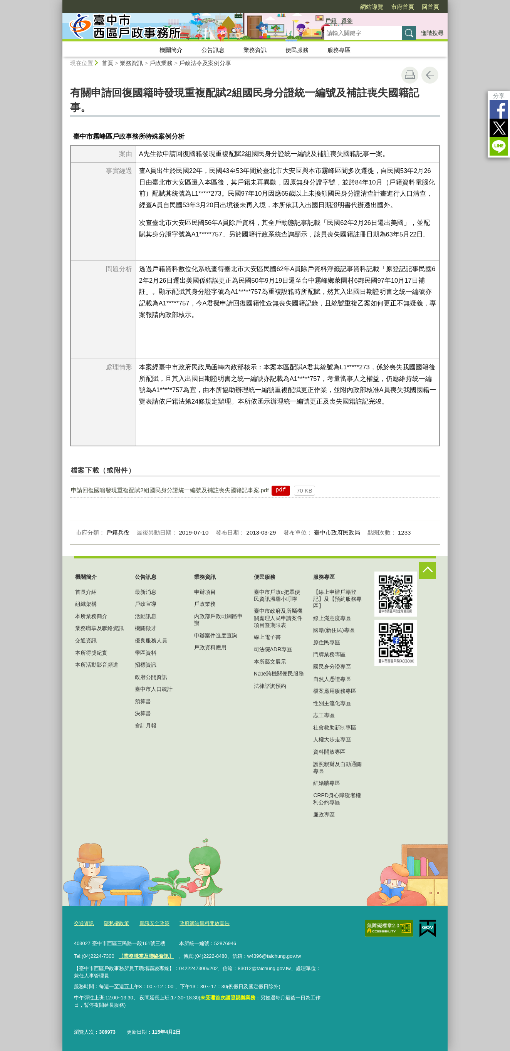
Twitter (499, 128)
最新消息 (145, 592)
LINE (499, 146)
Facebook (499, 109)
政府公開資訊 (151, 677)
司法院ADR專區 (273, 649)
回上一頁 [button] (429, 75)
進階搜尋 (432, 33)
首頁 (107, 63)
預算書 (143, 701)
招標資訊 (145, 665)
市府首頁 (402, 6)
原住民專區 (326, 642)
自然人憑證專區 (332, 679)
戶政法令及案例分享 (205, 63)
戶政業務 (161, 63)
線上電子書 (267, 637)
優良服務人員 (151, 640)
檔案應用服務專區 (334, 691)
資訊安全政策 (154, 923)
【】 (146, 956)
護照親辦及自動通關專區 (337, 767)
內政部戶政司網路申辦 (218, 619)
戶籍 (331, 20)
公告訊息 (213, 50)
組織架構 (86, 604)
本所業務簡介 (91, 616)
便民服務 (297, 50)
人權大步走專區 (332, 739)
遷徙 (347, 20)
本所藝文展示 (270, 662)
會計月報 (145, 725)
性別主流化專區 (332, 703)
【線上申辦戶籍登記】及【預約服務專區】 (337, 599)
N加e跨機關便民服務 (279, 673)
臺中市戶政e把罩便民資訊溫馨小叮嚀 (277, 595)
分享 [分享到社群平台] (499, 96)
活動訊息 (145, 616)
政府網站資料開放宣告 (205, 923)
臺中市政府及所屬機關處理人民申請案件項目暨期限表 (278, 618)
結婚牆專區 (326, 783)
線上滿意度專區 (332, 618)
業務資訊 (255, 50)
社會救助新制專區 (334, 727)
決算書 (143, 713)
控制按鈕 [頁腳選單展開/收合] (427, 570)
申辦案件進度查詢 (215, 635)
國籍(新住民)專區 (333, 630)
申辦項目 (205, 592)
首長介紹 (86, 592)
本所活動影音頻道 (96, 665)
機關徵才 (145, 628)
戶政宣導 (145, 604)
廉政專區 (324, 814)
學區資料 (145, 653)
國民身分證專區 (332, 667)
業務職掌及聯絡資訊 (99, 628)
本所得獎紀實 (91, 653)
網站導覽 (371, 6)
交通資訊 (86, 640)
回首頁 (430, 6)
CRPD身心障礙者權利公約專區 (337, 798)
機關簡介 (171, 50)
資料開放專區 (329, 752)
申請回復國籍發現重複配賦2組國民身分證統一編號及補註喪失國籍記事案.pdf (169, 490)
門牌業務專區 (329, 654)
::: (59, 3)
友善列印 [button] (409, 75)
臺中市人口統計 (154, 689)
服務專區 (339, 50)
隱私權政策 (116, 923)
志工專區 (324, 715)
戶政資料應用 (210, 647)
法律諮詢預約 (270, 686)
